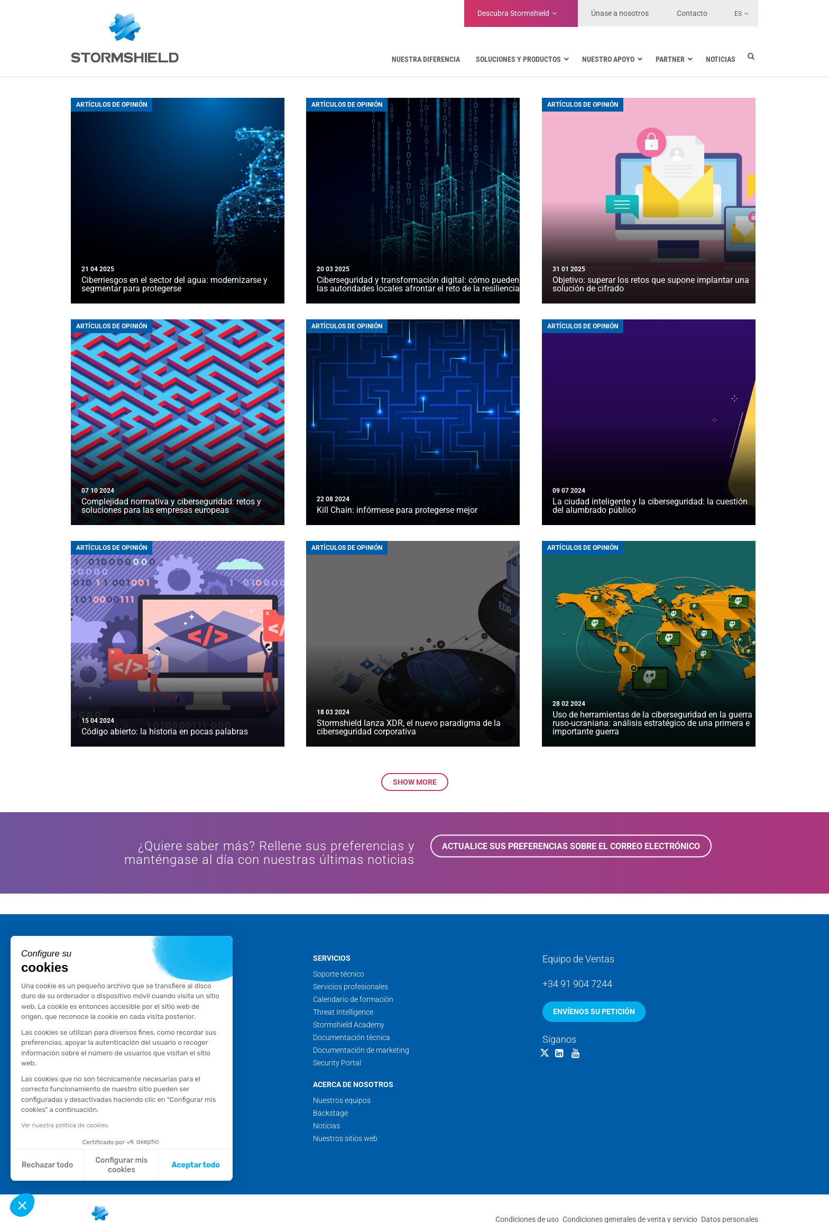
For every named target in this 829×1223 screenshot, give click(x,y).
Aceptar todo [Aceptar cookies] (196, 1165)
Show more (415, 782)
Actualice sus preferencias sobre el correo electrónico (571, 846)
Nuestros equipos (342, 1100)
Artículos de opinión (111, 104)
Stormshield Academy (348, 1024)
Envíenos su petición (594, 1011)
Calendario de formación (353, 999)
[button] (22, 1205)
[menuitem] (735, 13)
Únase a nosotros (620, 13)
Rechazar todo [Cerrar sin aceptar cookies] (47, 1165)
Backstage (330, 1113)
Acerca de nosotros (353, 1084)
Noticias (326, 1125)
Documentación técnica (351, 1037)
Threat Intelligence (343, 1012)
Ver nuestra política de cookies (64, 1125)
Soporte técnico (338, 974)
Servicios (332, 958)
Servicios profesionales (350, 986)
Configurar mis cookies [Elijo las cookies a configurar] (122, 1165)
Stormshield (513, 13)
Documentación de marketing (361, 1050)
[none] (735, 13)
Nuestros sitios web (345, 1138)
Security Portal (337, 1063)
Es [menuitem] (738, 13)
